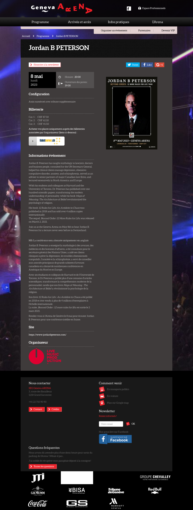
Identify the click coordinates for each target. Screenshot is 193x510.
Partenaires (144, 30)
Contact (38, 409)
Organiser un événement (114, 30)
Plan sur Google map (118, 402)
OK (133, 423)
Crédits (55, 409)
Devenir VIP (168, 30)
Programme (40, 22)
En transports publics (118, 389)
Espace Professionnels (151, 8)
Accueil (26, 36)
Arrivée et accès (79, 22)
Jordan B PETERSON (67, 36)
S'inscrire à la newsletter (46, 64)
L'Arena (157, 22)
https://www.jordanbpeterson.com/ (47, 334)
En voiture (112, 395)
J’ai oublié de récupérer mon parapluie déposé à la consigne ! (60, 460)
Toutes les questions (44, 466)
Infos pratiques (118, 22)
